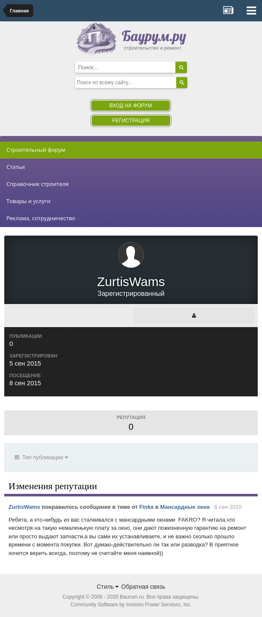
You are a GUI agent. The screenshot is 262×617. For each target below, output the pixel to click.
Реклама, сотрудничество (40, 218)
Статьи (15, 167)
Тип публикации (41, 457)
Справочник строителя (37, 184)
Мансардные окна (185, 507)
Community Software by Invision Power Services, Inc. (131, 605)
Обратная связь (143, 586)
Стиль (108, 586)
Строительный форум (35, 150)
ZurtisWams (24, 507)
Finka (146, 507)
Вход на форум (130, 106)
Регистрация (131, 121)
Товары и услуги (28, 201)
